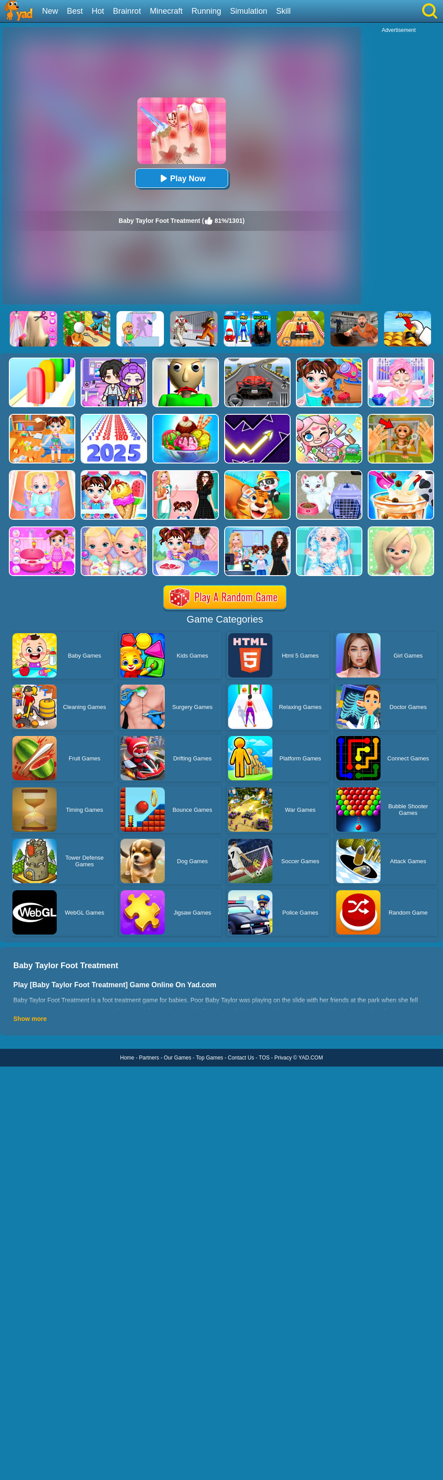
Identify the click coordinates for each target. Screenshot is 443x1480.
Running (206, 11)
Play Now (182, 178)
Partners (149, 1058)
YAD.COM (311, 1058)
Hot (98, 11)
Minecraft (166, 11)
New (50, 11)
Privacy (282, 1058)
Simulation (248, 11)
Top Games (209, 1058)
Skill (283, 11)
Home (127, 1058)
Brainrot (127, 11)
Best (75, 11)
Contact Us (241, 1058)
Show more (30, 1018)
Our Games (177, 1058)
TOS (264, 1058)
